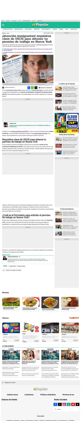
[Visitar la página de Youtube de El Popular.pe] (73, 404)
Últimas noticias (7, 29)
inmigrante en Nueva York (13, 90)
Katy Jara (14, 20)
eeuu (8, 33)
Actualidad (28, 29)
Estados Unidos (21, 266)
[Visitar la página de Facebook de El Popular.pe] (55, 404)
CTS (19, 20)
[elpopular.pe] (40, 26)
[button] (3, 25)
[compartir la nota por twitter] (35, 87)
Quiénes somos (12, 395)
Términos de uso (68, 395)
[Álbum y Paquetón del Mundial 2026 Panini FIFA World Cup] (67, 132)
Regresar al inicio (8, 382)
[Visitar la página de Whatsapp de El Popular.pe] (69, 404)
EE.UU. (33, 20)
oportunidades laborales (40, 133)
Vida (66, 29)
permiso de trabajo (42, 45)
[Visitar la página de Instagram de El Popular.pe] (64, 404)
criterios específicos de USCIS (19, 131)
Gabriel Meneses (26, 20)
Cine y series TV (46, 29)
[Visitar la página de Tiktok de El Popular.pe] (77, 404)
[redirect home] (40, 389)
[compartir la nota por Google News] (45, 87)
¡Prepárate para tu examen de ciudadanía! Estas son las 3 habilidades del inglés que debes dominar (29, 126)
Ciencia (55, 29)
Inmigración (13, 266)
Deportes (36, 29)
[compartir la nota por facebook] (28, 87)
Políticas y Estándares (48, 395)
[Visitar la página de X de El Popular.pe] (60, 404)
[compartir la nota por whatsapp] (32, 87)
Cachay (7, 20)
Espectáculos (19, 29)
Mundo (61, 29)
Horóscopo (39, 20)
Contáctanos (29, 395)
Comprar (16, 340)
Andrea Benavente (8, 87)
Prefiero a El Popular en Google (13, 270)
